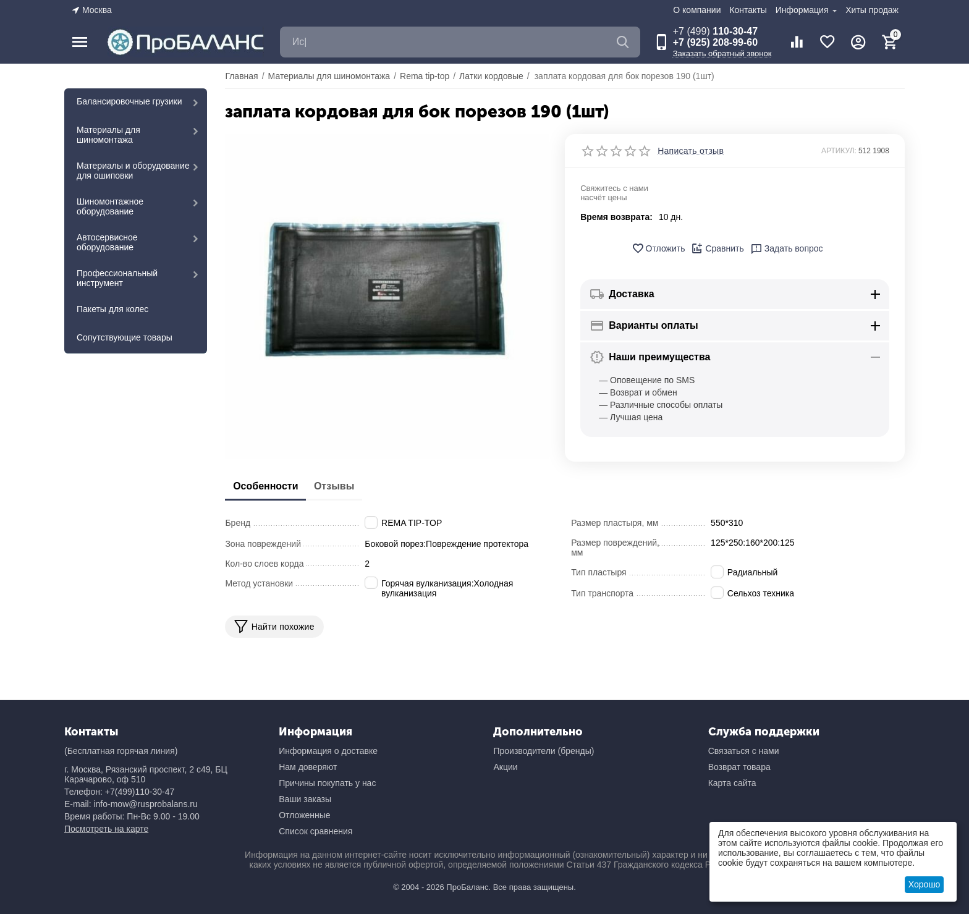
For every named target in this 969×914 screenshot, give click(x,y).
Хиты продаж (872, 10)
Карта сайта (732, 783)
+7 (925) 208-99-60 (715, 42)
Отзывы (348, 486)
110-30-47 (715, 31)
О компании (697, 10)
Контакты (747, 10)
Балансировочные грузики (129, 101)
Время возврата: (616, 217)
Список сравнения (315, 831)
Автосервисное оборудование (107, 242)
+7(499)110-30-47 (139, 792)
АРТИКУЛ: (839, 150)
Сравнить (717, 248)
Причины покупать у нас (327, 783)
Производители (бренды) (543, 751)
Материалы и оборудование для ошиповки (133, 170)
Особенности (269, 486)
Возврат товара (739, 767)
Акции (505, 767)
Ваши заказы (305, 799)
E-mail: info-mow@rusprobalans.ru (131, 804)
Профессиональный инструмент (117, 278)
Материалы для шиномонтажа (108, 135)
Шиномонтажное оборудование (110, 206)
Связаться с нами (743, 751)
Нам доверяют (308, 767)
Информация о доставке (328, 751)
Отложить (658, 248)
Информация (803, 10)
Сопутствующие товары (124, 337)
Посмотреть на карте (106, 829)
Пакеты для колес (112, 309)
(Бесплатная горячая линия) (120, 751)
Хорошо (924, 884)
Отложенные (304, 815)
